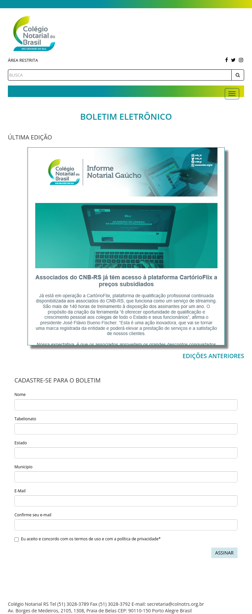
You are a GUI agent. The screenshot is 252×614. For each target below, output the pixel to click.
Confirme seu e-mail (32, 515)
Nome (20, 394)
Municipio (23, 467)
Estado (20, 443)
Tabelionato (25, 419)
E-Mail (20, 491)
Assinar (224, 553)
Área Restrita (23, 60)
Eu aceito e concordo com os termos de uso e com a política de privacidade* (87, 539)
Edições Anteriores (213, 356)
